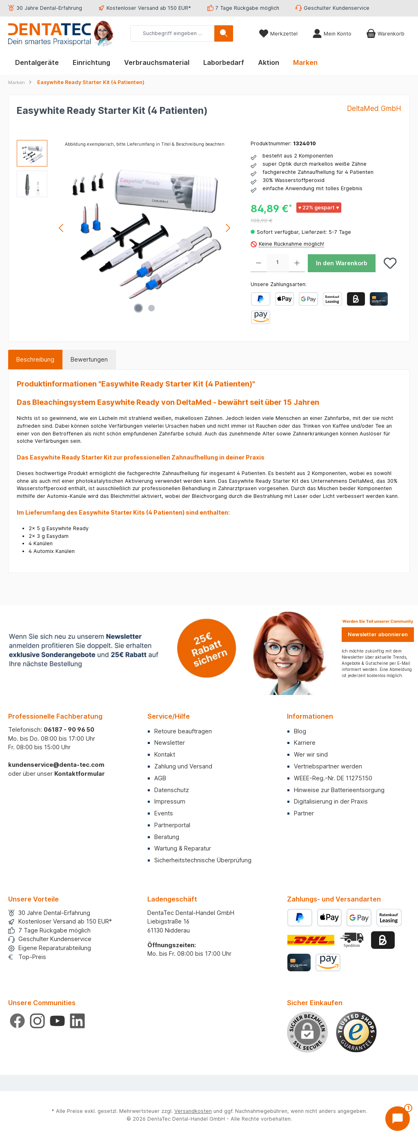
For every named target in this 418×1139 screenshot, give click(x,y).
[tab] (35, 359)
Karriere (305, 742)
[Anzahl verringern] (259, 263)
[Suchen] (223, 33)
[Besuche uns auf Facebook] (17, 1021)
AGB (160, 778)
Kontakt (164, 754)
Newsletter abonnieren (378, 634)
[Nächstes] (228, 228)
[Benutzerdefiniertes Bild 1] (356, 1032)
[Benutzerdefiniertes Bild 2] (353, 940)
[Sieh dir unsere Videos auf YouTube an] (57, 1021)
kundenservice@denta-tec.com (56, 764)
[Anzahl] (277, 263)
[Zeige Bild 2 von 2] (151, 308)
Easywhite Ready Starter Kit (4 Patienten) (91, 82)
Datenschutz (171, 789)
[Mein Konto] (332, 33)
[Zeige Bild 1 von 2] (138, 308)
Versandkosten (193, 1111)
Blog (300, 731)
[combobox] (172, 33)
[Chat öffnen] (397, 1118)
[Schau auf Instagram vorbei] (37, 1021)
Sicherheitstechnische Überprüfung (202, 860)
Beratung (166, 836)
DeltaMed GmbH (374, 108)
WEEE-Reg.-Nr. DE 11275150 (333, 778)
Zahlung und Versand (183, 766)
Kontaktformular (79, 773)
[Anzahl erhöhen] (297, 263)
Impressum (169, 801)
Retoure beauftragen (183, 731)
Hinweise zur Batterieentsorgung (339, 789)
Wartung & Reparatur (182, 848)
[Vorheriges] (62, 228)
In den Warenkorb (341, 263)
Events (163, 813)
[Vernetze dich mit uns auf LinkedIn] (77, 1021)
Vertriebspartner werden (328, 766)
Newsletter (169, 742)
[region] (125, 227)
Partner (304, 813)
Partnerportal (172, 825)
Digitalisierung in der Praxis (331, 801)
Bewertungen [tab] (89, 359)
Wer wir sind (311, 754)
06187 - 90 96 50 (69, 729)
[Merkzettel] (278, 33)
